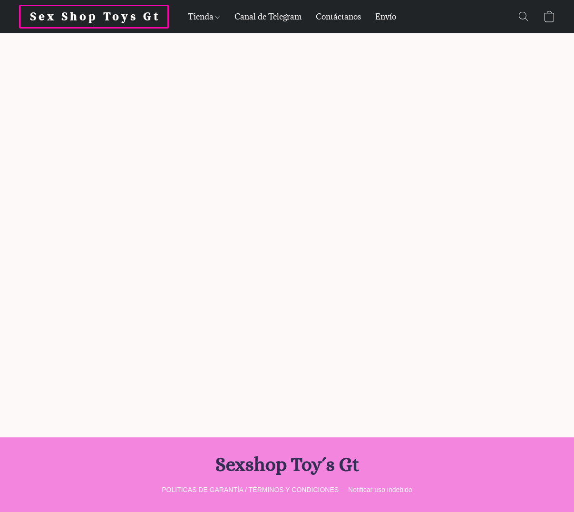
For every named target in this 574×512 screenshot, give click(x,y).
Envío (385, 16)
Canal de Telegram (268, 16)
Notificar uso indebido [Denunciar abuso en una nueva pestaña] (380, 489)
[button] (94, 17)
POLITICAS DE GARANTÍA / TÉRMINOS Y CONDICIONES (250, 489)
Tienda (204, 16)
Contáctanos (338, 16)
